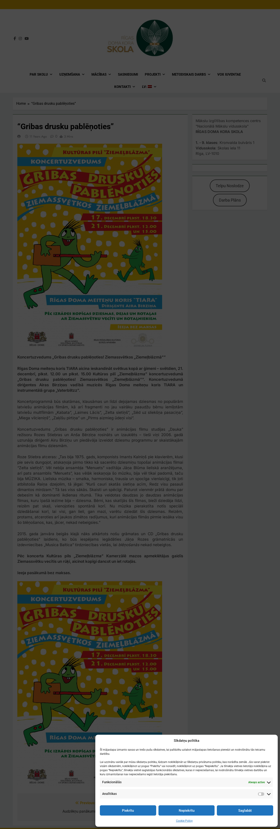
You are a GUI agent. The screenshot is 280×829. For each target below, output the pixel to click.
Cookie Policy (184, 820)
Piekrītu (128, 811)
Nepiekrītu (186, 811)
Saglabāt (245, 811)
